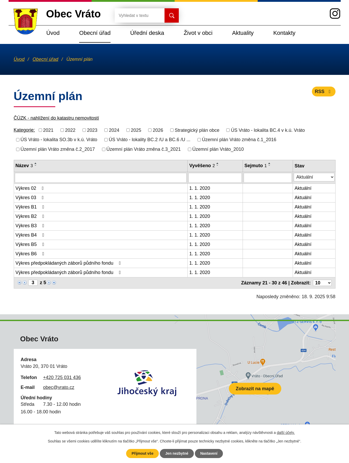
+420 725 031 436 (62, 377)
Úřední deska (147, 33)
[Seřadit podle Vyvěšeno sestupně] (218, 165)
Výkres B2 (31, 216)
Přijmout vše (142, 453)
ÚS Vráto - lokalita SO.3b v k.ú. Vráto (58, 139)
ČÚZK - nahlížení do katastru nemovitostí (56, 118)
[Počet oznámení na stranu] (322, 283)
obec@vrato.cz (58, 387)
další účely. (286, 433)
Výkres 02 (31, 188)
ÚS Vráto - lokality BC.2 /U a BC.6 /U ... (149, 139)
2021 (48, 130)
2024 (114, 130)
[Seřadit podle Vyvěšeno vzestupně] (218, 163)
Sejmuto (255, 165)
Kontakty (284, 33)
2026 (158, 130)
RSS (324, 91)
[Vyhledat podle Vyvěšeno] (215, 178)
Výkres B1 (31, 207)
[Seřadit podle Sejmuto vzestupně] (269, 163)
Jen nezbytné (176, 453)
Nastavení (208, 453)
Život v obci (198, 33)
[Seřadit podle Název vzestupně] (36, 163)
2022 (70, 130)
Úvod (53, 33)
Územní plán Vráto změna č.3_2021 (143, 149)
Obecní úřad (95, 33)
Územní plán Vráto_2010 (218, 149)
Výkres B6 (31, 253)
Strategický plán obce (197, 130)
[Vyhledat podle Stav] (314, 177)
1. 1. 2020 (199, 188)
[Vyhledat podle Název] (101, 178)
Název (24, 165)
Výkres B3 (31, 225)
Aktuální (303, 188)
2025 (136, 130)
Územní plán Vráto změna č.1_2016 (239, 139)
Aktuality (243, 33)
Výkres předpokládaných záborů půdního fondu (69, 263)
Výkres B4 (31, 235)
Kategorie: (24, 130)
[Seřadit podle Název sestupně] (36, 165)
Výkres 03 (31, 197)
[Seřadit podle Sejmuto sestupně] (269, 165)
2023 (92, 130)
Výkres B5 (31, 244)
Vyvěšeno (202, 165)
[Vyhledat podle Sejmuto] (268, 178)
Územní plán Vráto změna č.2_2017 (57, 149)
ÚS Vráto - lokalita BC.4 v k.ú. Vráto (268, 130)
